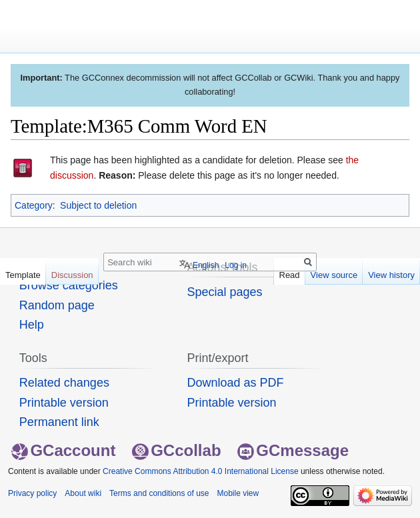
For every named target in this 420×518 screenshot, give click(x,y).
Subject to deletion (98, 205)
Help (31, 324)
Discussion (72, 275)
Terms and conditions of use (159, 493)
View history (391, 275)
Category (34, 205)
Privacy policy (32, 493)
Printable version (64, 402)
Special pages (224, 292)
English (206, 265)
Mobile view (238, 493)
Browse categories (68, 285)
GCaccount (63, 450)
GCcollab (176, 450)
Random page (57, 305)
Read (289, 275)
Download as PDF (235, 382)
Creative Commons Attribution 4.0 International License (201, 471)
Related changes (64, 382)
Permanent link (59, 422)
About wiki (83, 493)
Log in (236, 265)
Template (23, 275)
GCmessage (293, 450)
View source (334, 275)
